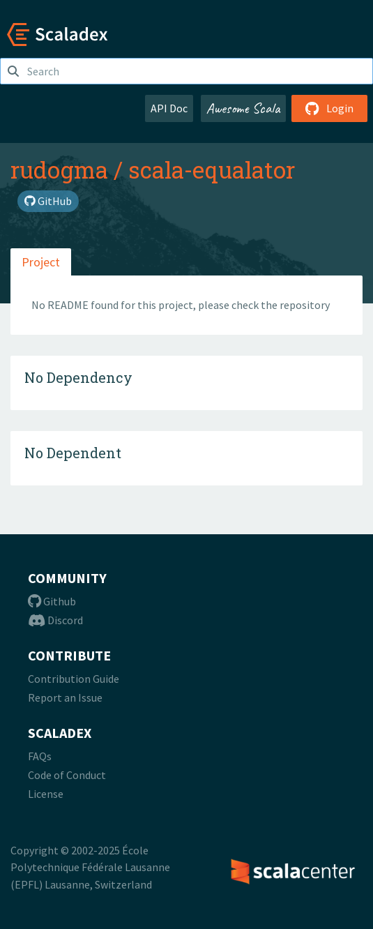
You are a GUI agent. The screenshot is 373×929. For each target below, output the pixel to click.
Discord (55, 620)
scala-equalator (211, 169)
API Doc (169, 108)
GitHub (48, 201)
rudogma (59, 169)
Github (52, 601)
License (45, 794)
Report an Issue (65, 697)
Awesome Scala (243, 108)
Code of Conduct (67, 775)
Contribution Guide (73, 679)
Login (329, 108)
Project (41, 262)
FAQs (40, 756)
